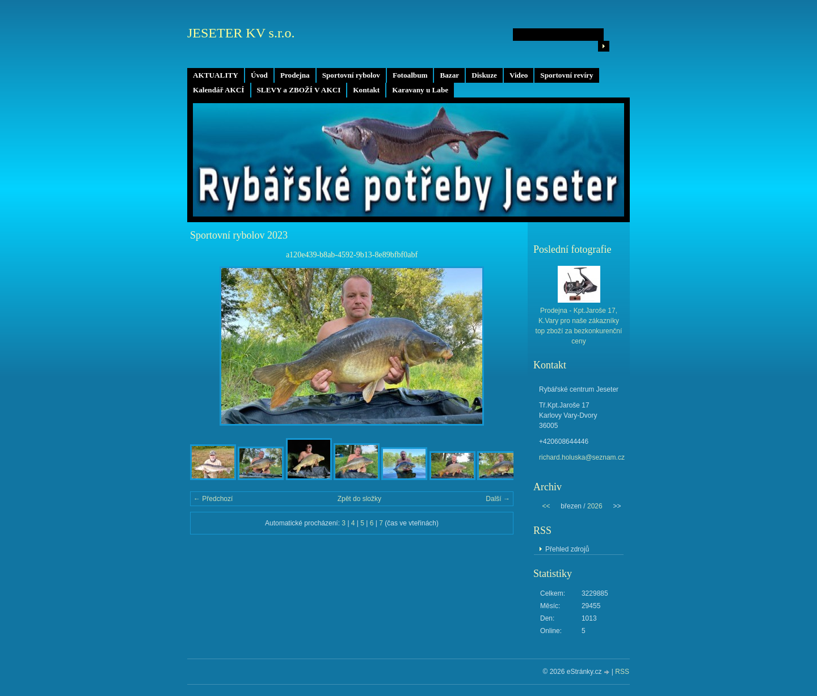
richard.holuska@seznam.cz (582, 457)
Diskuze (484, 75)
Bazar (449, 75)
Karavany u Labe (420, 90)
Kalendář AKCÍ (219, 90)
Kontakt (366, 90)
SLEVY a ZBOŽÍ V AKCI (299, 90)
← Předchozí (213, 499)
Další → (498, 499)
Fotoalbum (410, 75)
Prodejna (295, 75)
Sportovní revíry (566, 75)
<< (546, 506)
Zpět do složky (359, 499)
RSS (622, 672)
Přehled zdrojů (567, 549)
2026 (595, 506)
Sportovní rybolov (351, 75)
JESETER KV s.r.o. (241, 33)
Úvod (259, 75)
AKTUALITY (215, 75)
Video (518, 75)
